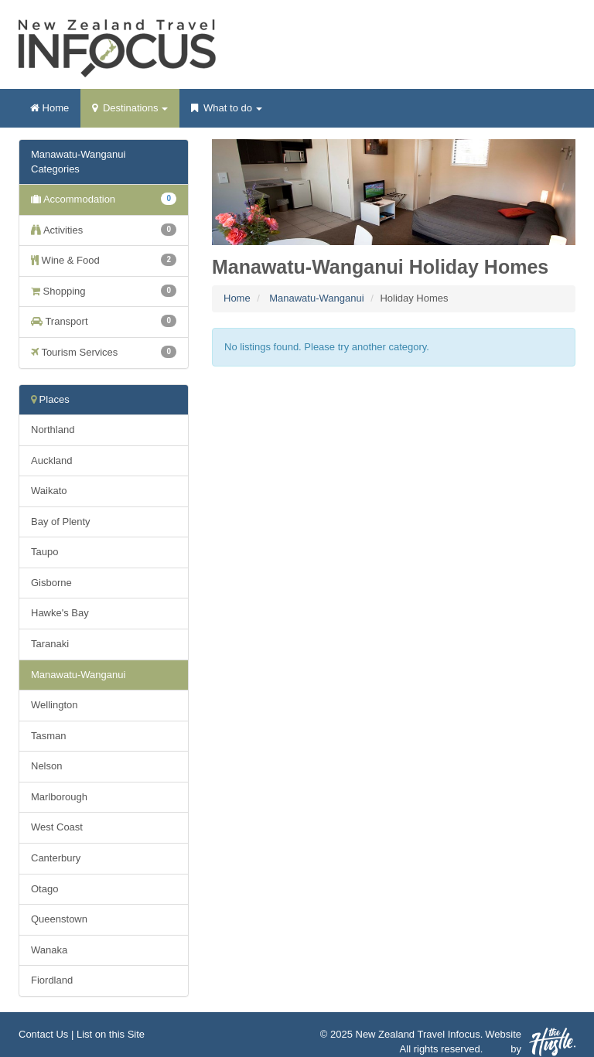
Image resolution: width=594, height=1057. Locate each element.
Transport (103, 321)
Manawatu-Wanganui (316, 298)
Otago (44, 889)
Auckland (51, 460)
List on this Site (111, 1034)
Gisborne (51, 582)
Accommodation (103, 199)
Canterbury (55, 858)
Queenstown (59, 919)
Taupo (44, 551)
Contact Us (43, 1034)
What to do (226, 113)
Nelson (46, 766)
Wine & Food (103, 260)
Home (49, 108)
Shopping (103, 291)
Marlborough (59, 797)
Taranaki (50, 644)
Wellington (54, 705)
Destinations (130, 113)
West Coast (57, 827)
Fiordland (52, 980)
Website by (530, 1042)
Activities (103, 229)
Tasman (49, 736)
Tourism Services (103, 352)
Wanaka (49, 950)
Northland (52, 429)
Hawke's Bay (60, 613)
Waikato (49, 490)
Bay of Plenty (60, 521)
